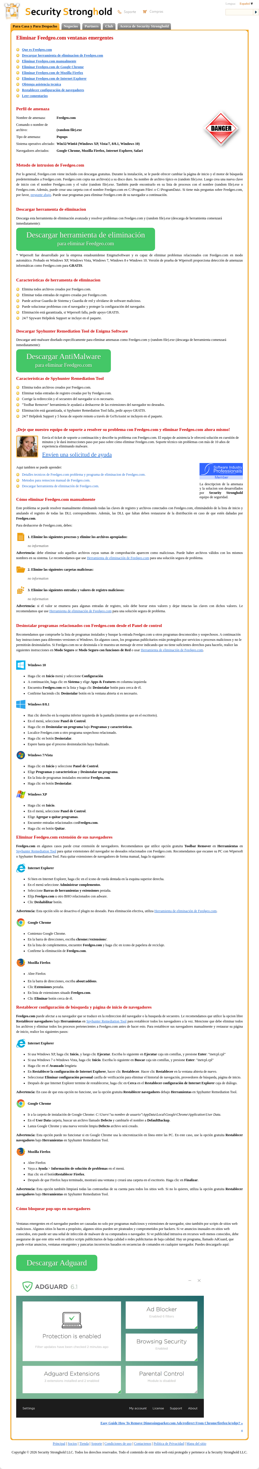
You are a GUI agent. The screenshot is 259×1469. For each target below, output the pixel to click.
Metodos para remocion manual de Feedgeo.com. (56, 480)
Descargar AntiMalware (63, 360)
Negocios (71, 26)
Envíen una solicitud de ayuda (77, 454)
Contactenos (142, 1444)
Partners (91, 26)
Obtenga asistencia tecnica (41, 84)
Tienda (84, 1444)
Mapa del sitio (196, 1444)
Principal (59, 1444)
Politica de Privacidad (169, 1444)
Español (246, 3)
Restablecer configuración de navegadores (53, 90)
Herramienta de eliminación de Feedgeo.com (118, 558)
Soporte (96, 1444)
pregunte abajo (41, 195)
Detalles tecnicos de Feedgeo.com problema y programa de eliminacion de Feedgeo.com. (84, 475)
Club (109, 26)
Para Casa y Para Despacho (35, 26)
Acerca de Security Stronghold (144, 26)
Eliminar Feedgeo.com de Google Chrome (53, 67)
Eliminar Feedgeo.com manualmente (49, 61)
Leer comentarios (35, 96)
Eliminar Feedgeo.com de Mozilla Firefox (52, 73)
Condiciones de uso (118, 1444)
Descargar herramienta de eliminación (85, 239)
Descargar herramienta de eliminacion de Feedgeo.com (62, 55)
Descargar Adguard (57, 1263)
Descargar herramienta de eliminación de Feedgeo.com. (60, 486)
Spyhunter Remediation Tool (36, 851)
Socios (72, 1444)
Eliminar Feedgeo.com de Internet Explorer (54, 78)
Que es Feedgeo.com (37, 50)
